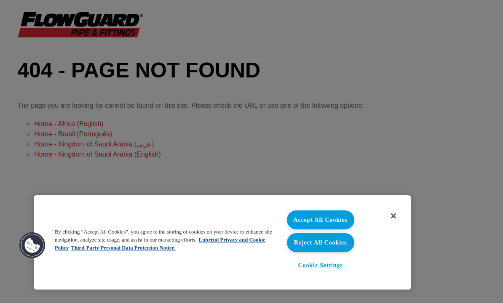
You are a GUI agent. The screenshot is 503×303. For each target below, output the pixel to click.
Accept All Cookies (320, 219)
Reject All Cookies (320, 242)
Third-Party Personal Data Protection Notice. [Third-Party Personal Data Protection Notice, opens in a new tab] (123, 248)
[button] (32, 245)
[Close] (393, 216)
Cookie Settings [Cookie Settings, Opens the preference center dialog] (320, 265)
